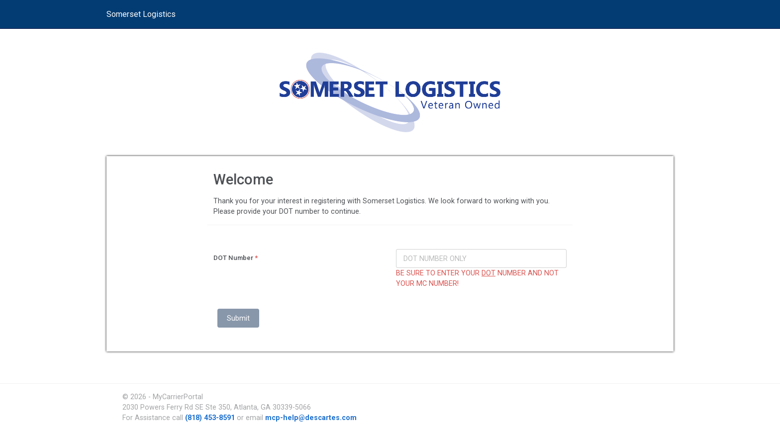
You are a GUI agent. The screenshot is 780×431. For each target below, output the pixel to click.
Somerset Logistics (141, 14)
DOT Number (235, 257)
